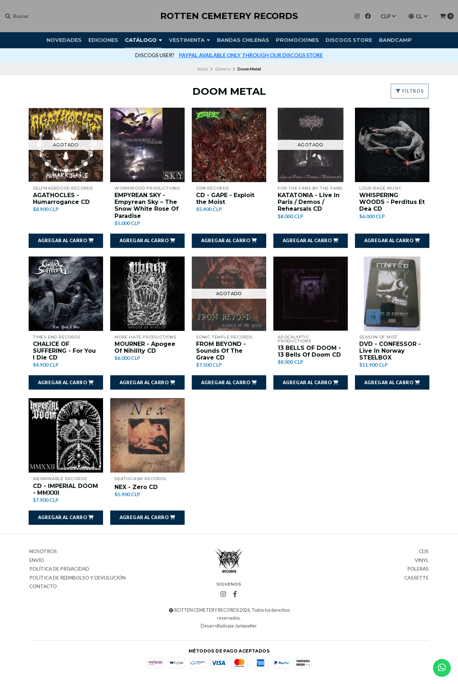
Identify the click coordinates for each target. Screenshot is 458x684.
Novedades (64, 40)
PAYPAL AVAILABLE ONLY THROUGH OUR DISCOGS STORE (251, 55)
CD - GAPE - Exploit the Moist (225, 198)
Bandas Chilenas (243, 40)
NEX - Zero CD (136, 487)
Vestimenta (189, 40)
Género (222, 69)
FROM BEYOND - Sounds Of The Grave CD (221, 351)
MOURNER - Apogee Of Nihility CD (144, 347)
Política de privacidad (59, 569)
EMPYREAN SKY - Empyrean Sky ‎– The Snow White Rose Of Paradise (146, 205)
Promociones (297, 40)
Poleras (418, 569)
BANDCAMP (395, 40)
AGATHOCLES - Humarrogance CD (61, 198)
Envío (36, 560)
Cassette (416, 578)
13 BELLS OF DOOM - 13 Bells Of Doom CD (309, 351)
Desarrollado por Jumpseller (228, 626)
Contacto (43, 586)
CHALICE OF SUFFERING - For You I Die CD (64, 351)
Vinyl (422, 560)
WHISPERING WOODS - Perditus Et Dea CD (392, 202)
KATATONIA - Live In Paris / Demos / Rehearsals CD (309, 202)
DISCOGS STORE (349, 40)
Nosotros (43, 551)
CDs (424, 551)
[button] (66, 241)
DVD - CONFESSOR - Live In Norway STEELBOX (390, 351)
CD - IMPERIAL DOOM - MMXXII (65, 489)
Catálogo (143, 40)
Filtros (409, 91)
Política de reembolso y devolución (77, 578)
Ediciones (103, 40)
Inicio (203, 69)
